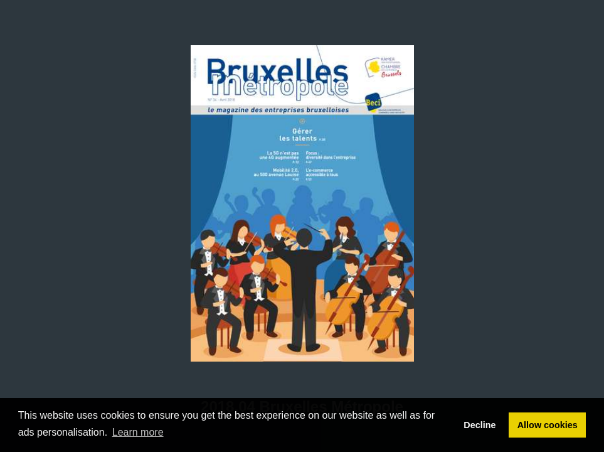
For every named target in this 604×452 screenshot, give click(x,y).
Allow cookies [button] (547, 425)
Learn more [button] (138, 432)
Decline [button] (479, 425)
